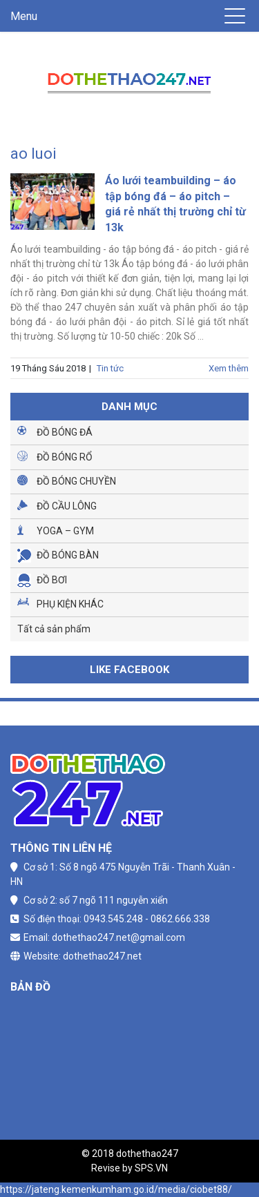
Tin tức (110, 368)
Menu (23, 16)
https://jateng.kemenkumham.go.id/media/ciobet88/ (116, 1189)
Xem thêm (229, 368)
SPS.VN (151, 1168)
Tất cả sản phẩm (53, 628)
